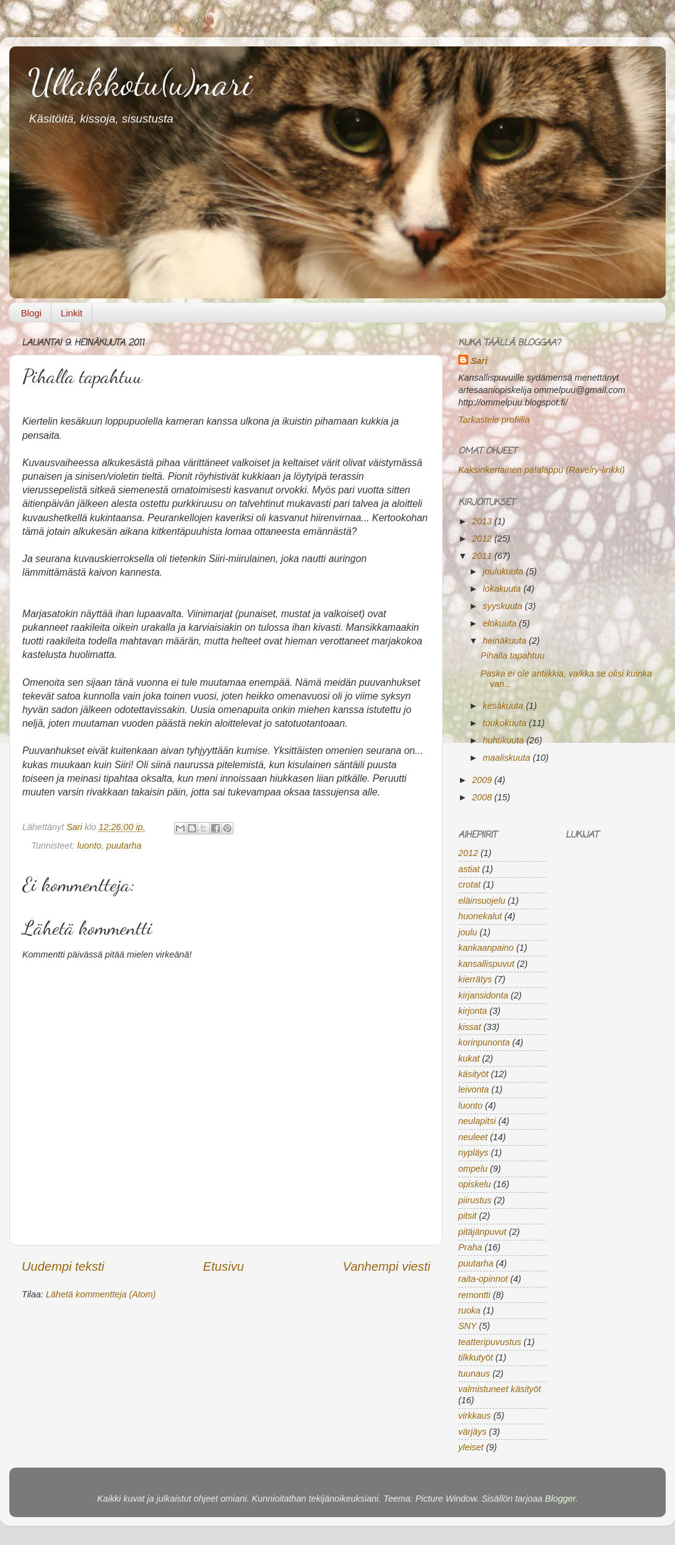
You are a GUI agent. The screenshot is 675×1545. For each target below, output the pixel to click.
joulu (467, 932)
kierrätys (475, 979)
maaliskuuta (508, 758)
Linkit (71, 313)
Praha (470, 1247)
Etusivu (223, 1266)
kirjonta (472, 1011)
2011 (483, 556)
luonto (89, 845)
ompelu (472, 1169)
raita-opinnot (483, 1279)
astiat (468, 869)
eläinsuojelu (481, 901)
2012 (483, 538)
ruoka (469, 1310)
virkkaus (474, 1416)
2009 (483, 780)
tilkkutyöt (475, 1357)
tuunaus (474, 1373)
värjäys (472, 1432)
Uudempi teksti (63, 1266)
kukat (468, 1058)
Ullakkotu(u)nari (140, 82)
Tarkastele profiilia (493, 420)
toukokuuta (506, 723)
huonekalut (480, 916)
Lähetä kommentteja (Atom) (101, 1294)
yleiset (471, 1447)
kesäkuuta (504, 706)
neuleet (472, 1137)
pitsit (467, 1216)
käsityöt (473, 1074)
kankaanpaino (486, 948)
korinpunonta (484, 1042)
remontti (474, 1295)
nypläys (473, 1153)
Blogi (31, 313)
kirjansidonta (483, 995)
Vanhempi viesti (386, 1266)
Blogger (560, 1499)
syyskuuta (504, 606)
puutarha (124, 845)
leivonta (473, 1089)
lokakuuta (503, 589)
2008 (483, 797)
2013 (483, 521)
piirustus (475, 1200)
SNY (467, 1326)
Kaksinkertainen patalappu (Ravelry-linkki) (541, 470)
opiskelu (474, 1184)
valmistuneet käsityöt (499, 1389)
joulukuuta (504, 571)
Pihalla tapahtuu (512, 655)
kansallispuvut (486, 964)
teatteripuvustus (489, 1342)
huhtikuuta (504, 740)
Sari (75, 827)
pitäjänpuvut (482, 1232)
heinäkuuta (506, 641)
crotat (469, 884)
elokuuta (501, 623)
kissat (469, 1027)
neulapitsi (477, 1121)
